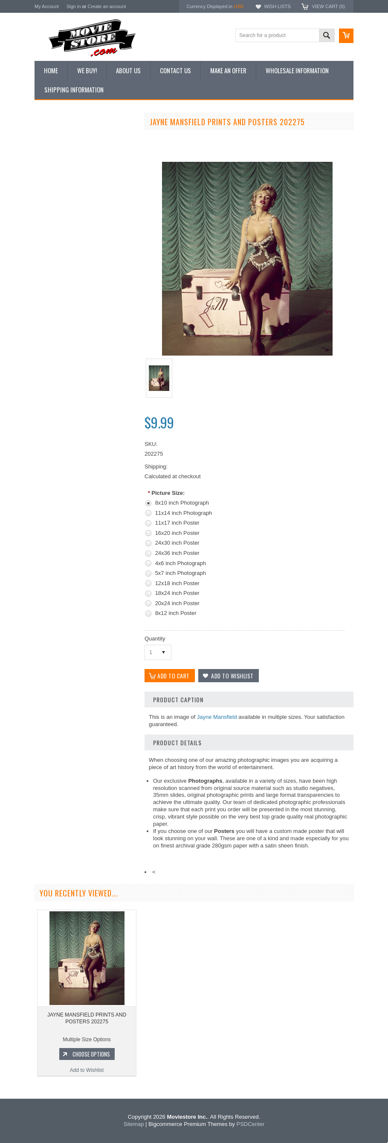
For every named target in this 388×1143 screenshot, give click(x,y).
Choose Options (90, 475)
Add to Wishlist (85, 491)
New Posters (53, 210)
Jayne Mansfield (217, 717)
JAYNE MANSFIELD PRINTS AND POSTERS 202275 (86, 1018)
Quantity (155, 638)
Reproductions (55, 196)
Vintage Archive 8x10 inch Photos (77, 152)
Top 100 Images (57, 167)
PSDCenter (250, 1124)
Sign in (74, 6)
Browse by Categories (64, 181)
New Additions (55, 138)
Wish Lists (277, 6)
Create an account (106, 6)
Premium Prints (56, 224)
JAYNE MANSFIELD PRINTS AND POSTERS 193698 (85, 439)
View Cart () (328, 6)
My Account (47, 6)
